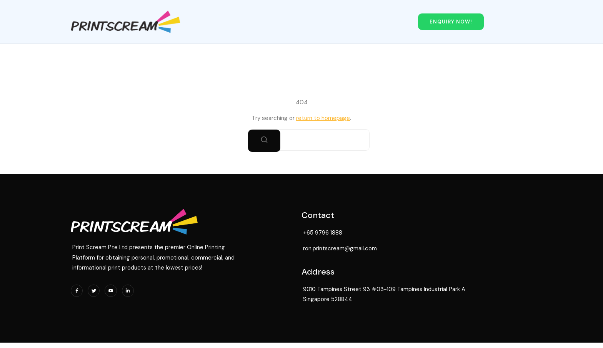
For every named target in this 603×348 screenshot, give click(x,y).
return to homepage (323, 117)
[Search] (264, 139)
